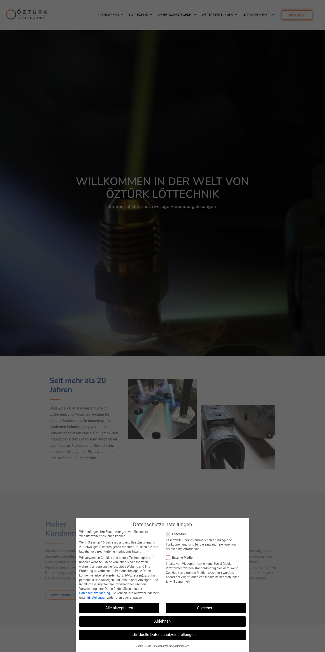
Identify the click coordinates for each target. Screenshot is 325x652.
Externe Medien (181, 562)
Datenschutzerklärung (94, 597)
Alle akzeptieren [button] (119, 612)
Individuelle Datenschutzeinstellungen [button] (162, 639)
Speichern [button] (205, 612)
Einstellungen (96, 602)
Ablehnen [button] (162, 626)
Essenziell (177, 539)
